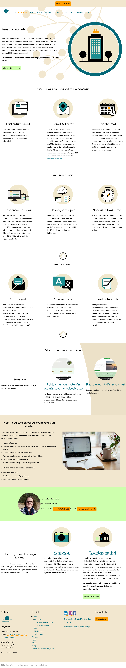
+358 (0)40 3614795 (61, 509)
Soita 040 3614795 (63, 3)
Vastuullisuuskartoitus (44, 622)
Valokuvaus (38, 634)
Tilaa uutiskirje (101, 619)
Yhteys (80, 12)
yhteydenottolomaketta (87, 509)
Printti (36, 628)
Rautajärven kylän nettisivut (105, 384)
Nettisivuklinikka (42, 625)
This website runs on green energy (77, 627)
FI (91, 12)
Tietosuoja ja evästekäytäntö (43, 649)
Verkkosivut (22, 12)
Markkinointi (36, 12)
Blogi (72, 12)
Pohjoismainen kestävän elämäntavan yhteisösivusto (63, 386)
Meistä (58, 12)
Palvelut (48, 12)
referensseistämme (54, 159)
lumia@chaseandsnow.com (17, 634)
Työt (65, 12)
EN (88, 12)
